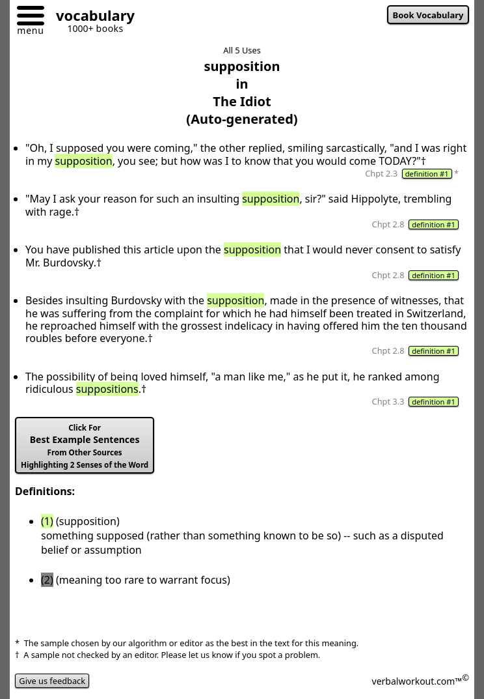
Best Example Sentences (84, 446)
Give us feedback (52, 681)
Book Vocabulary (428, 15)
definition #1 (427, 173)
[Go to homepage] (90, 17)
